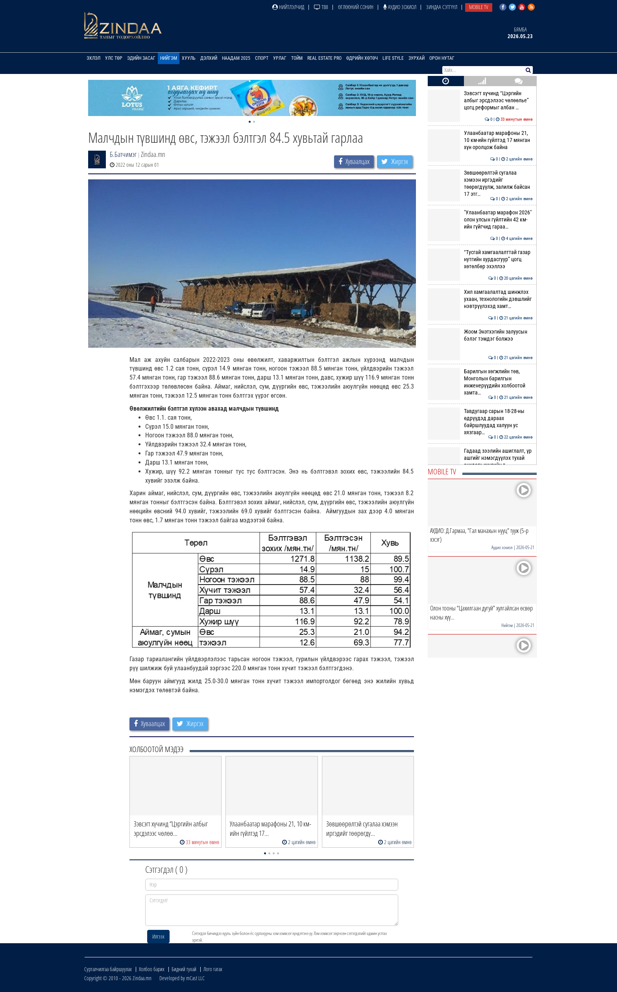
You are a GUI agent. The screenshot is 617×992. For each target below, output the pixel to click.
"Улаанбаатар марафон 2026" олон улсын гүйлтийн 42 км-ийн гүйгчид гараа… (480, 219)
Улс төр (113, 58)
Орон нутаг (441, 58)
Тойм (297, 58)
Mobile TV (478, 7)
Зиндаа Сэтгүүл (441, 7)
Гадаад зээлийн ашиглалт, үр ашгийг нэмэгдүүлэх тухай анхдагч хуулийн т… (480, 458)
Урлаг (279, 58)
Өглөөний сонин (355, 7)
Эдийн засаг (141, 58)
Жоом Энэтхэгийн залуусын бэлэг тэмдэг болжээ (480, 335)
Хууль (189, 58)
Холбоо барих (151, 969)
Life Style (393, 58)
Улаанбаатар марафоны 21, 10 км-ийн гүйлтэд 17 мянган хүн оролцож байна (480, 140)
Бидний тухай (184, 969)
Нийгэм (168, 58)
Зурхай (416, 58)
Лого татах (212, 969)
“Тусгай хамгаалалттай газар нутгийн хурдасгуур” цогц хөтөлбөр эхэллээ (480, 259)
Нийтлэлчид (288, 7)
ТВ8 (321, 7)
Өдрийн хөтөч (362, 58)
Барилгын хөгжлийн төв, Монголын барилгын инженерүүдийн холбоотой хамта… (480, 382)
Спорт (261, 58)
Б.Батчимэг (123, 154)
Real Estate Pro (324, 58)
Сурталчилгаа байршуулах (108, 969)
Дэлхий (208, 58)
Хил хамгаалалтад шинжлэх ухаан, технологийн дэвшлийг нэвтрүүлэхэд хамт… (480, 299)
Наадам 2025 (236, 58)
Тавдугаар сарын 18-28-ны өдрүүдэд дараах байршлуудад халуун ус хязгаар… (480, 421)
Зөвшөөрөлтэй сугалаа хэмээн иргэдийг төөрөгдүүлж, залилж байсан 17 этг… (480, 183)
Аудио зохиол (399, 7)
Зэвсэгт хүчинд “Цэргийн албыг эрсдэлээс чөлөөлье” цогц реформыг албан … (480, 100)
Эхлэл (93, 58)
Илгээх (158, 936)
